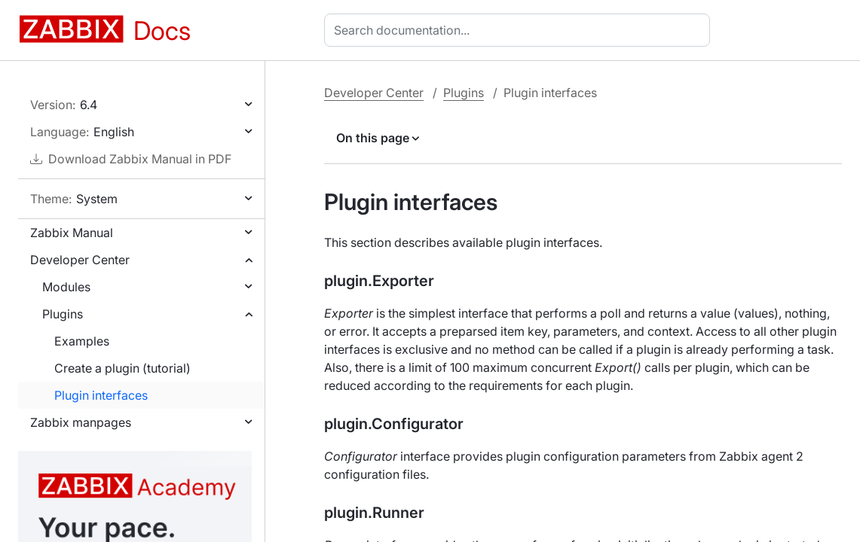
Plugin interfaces (101, 395)
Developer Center (80, 259)
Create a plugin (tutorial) (122, 368)
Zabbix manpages (80, 422)
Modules (66, 286)
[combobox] (520, 30)
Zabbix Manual (71, 232)
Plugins (62, 313)
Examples (81, 341)
